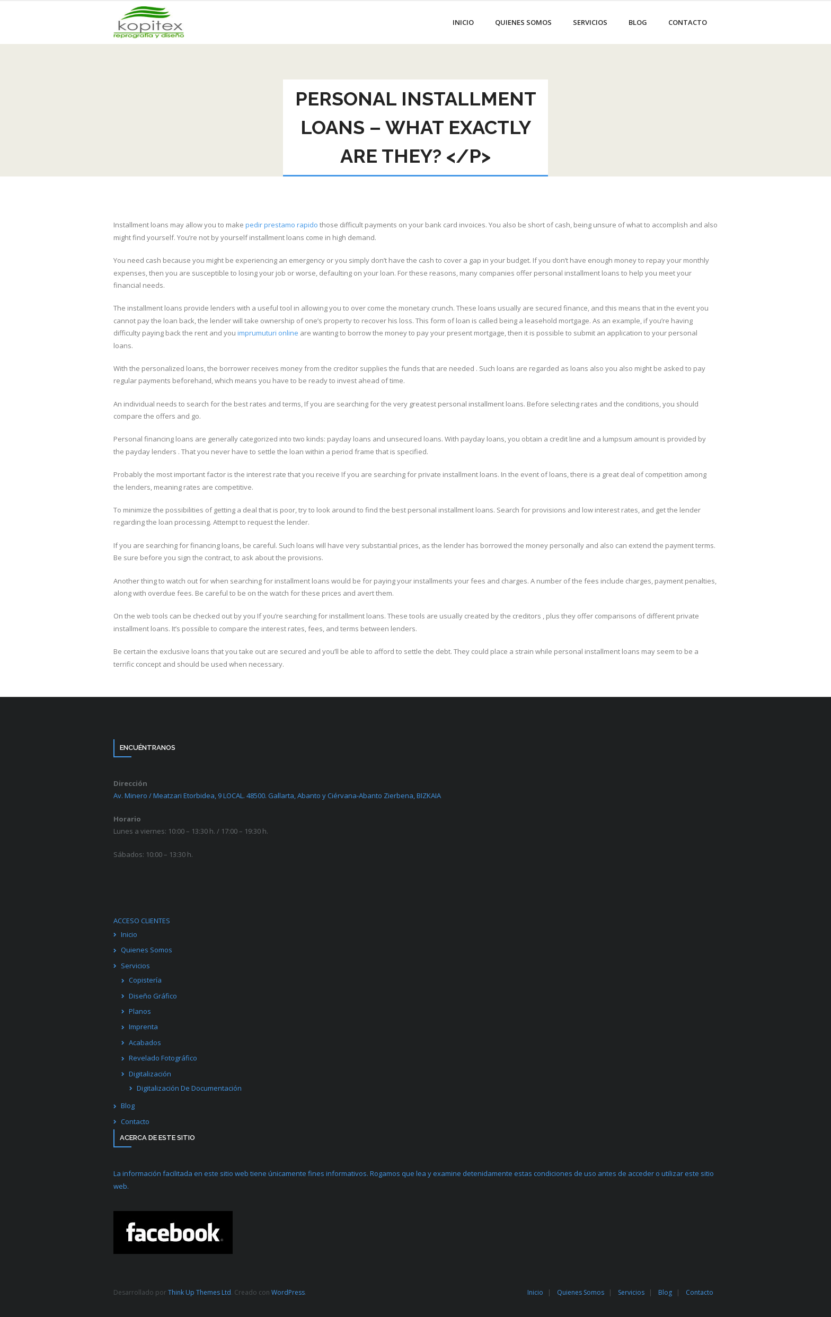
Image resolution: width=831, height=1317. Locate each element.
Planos (140, 1011)
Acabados (145, 1042)
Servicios (135, 965)
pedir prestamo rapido (281, 224)
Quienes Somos (146, 949)
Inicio (129, 934)
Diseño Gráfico (153, 996)
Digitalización (150, 1074)
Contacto (135, 1121)
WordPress (288, 1292)
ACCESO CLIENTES (141, 920)
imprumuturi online (267, 333)
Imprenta (143, 1026)
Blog (128, 1105)
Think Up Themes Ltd (199, 1292)
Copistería (145, 980)
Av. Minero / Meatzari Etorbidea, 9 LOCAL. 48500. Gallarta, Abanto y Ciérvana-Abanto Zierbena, (277, 795)
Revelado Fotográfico (163, 1058)
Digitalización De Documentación (189, 1088)
